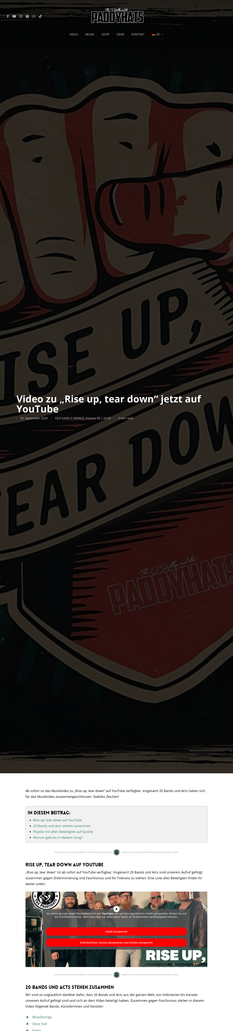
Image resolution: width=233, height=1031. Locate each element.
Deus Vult (39, 1024)
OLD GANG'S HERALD (69, 418)
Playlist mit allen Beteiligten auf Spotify (63, 831)
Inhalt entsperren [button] (116, 931)
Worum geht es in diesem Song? (58, 837)
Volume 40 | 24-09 (98, 418)
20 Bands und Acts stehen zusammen (62, 826)
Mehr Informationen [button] (116, 923)
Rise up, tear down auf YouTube (57, 820)
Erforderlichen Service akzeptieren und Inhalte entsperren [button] (116, 942)
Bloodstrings (42, 1017)
